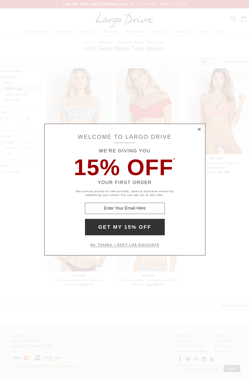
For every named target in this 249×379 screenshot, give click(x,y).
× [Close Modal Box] (199, 129)
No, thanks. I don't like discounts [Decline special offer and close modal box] (124, 245)
